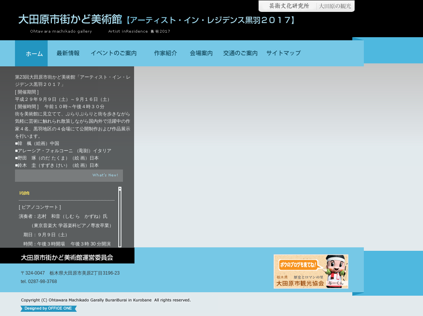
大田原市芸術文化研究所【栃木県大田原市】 (285, 6)
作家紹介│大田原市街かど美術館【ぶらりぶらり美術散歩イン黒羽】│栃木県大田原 (163, 53)
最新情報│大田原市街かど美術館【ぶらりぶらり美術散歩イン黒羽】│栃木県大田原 (67, 53)
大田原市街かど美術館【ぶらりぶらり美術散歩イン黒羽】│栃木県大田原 (31, 53)
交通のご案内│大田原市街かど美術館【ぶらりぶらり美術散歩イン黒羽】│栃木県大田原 (240, 53)
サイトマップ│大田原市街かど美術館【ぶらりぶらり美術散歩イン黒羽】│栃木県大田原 (283, 53)
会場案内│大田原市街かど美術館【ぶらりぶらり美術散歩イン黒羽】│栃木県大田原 (201, 53)
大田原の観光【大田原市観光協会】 (337, 6)
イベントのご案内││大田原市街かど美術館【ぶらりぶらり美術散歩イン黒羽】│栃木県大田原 (115, 53)
